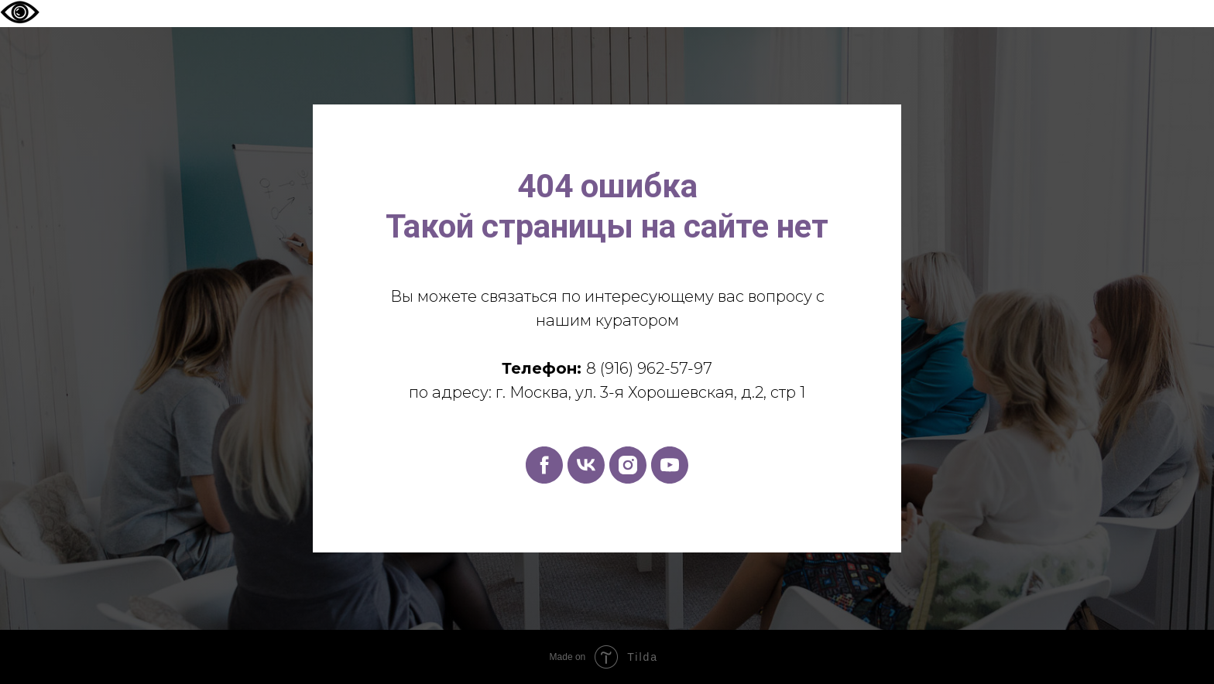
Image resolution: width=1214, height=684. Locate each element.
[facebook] (544, 465)
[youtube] (669, 465)
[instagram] (627, 465)
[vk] (586, 465)
